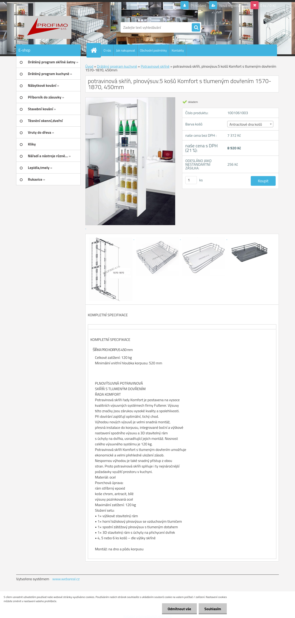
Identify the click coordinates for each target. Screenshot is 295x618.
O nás (107, 50)
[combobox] (250, 124)
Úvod (89, 66)
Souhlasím (212, 609)
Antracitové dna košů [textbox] (245, 124)
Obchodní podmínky (153, 50)
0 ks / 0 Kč (268, 5)
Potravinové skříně (155, 66)
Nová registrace (230, 5)
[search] (196, 27)
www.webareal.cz (66, 579)
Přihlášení (198, 5)
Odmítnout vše (179, 609)
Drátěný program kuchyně (117, 66)
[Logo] (48, 27)
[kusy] (191, 180)
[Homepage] (95, 50)
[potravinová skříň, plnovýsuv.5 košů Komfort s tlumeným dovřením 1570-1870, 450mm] (111, 238)
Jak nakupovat (125, 50)
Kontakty (178, 50)
